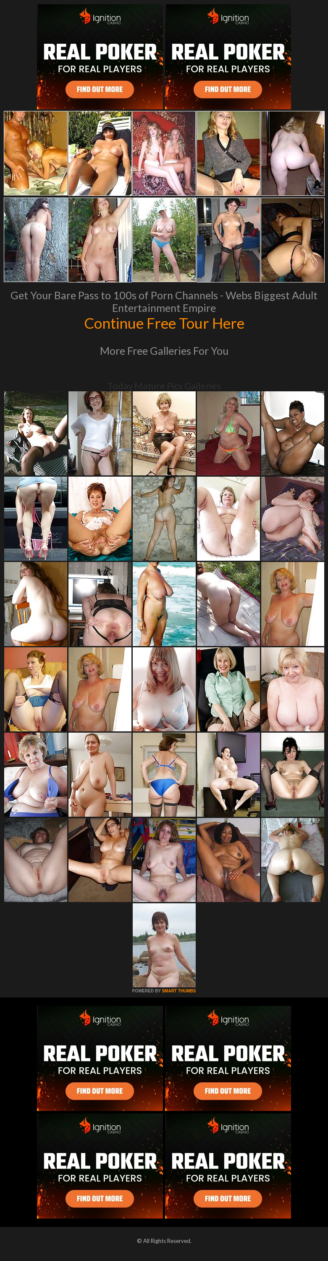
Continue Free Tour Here (164, 323)
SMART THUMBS (179, 991)
